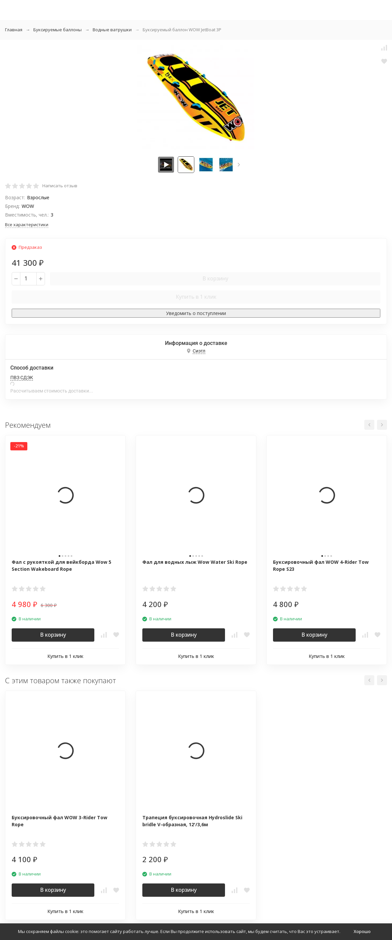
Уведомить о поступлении (196, 313)
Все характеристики (26, 225)
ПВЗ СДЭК (21, 377)
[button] (239, 164)
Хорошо (362, 931)
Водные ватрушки (112, 30)
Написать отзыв (59, 186)
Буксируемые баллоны (57, 30)
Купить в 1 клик (196, 296)
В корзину (215, 278)
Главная (13, 30)
